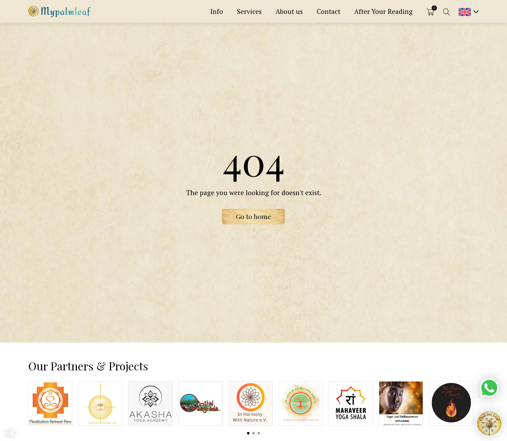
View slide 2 (253, 433)
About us (289, 11)
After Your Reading (383, 11)
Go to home (253, 216)
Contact (328, 11)
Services (249, 11)
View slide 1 (248, 433)
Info (217, 11)
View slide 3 (259, 433)
